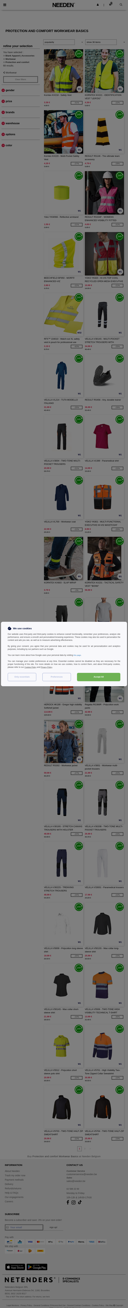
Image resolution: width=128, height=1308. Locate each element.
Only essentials (22, 677)
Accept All (99, 677)
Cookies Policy (31, 667)
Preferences (57, 677)
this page (78, 655)
